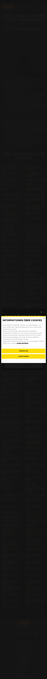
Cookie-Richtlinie (22, 343)
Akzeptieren (23, 356)
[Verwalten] (23, 351)
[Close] (44, 318)
